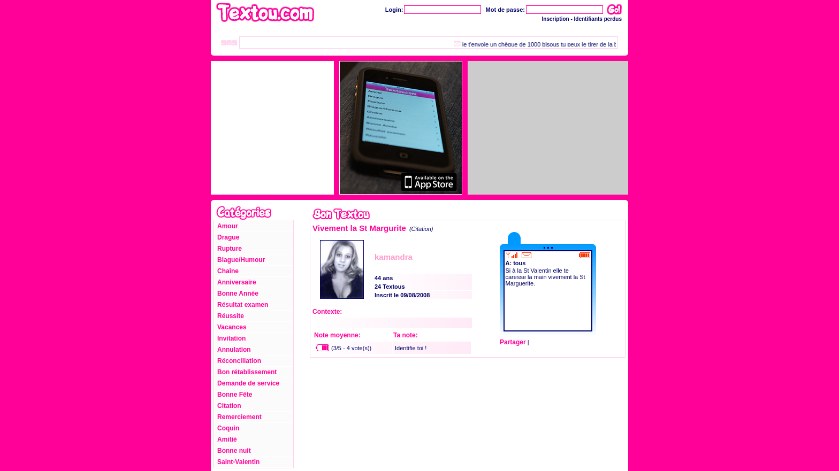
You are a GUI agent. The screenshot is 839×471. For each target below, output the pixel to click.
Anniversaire (236, 282)
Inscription (555, 19)
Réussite (230, 316)
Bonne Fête (234, 394)
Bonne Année (237, 293)
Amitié (227, 439)
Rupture (229, 248)
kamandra (394, 256)
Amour (227, 226)
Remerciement (239, 417)
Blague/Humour (241, 260)
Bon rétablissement (247, 372)
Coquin (228, 428)
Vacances (232, 327)
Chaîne (228, 271)
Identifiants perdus (598, 19)
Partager (513, 342)
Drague (228, 237)
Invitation (231, 338)
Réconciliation (239, 361)
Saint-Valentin (238, 462)
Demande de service (248, 383)
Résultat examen (242, 304)
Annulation (234, 349)
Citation (229, 406)
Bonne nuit (234, 450)
